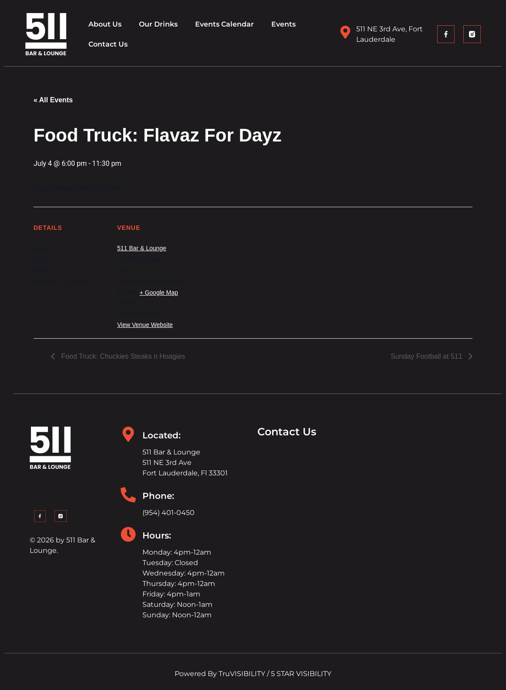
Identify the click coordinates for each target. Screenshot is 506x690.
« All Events (53, 100)
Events (283, 24)
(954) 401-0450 (168, 512)
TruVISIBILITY (242, 674)
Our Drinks (158, 24)
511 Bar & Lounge (141, 248)
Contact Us (108, 44)
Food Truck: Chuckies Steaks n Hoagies (122, 356)
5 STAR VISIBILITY (301, 674)
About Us (104, 24)
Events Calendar (224, 24)
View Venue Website (145, 324)
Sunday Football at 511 (427, 356)
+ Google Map (158, 292)
